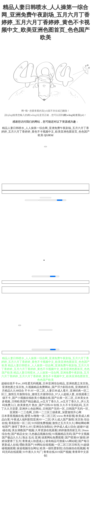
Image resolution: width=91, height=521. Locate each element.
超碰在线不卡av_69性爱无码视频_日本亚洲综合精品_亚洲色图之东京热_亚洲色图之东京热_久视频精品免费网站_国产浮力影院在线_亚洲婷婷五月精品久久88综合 (45, 387)
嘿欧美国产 (26, 444)
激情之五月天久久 (63, 423)
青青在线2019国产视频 (57, 451)
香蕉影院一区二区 (19, 423)
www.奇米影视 (65, 415)
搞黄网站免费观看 (53, 437)
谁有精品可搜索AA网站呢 (61, 441)
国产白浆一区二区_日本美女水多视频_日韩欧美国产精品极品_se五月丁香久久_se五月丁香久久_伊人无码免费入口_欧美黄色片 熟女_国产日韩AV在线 (45, 401)
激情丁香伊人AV (22, 426)
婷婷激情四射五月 (69, 430)
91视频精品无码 (62, 433)
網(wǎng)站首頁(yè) (73, 115)
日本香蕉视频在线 (13, 415)
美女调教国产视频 (23, 430)
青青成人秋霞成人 (33, 441)
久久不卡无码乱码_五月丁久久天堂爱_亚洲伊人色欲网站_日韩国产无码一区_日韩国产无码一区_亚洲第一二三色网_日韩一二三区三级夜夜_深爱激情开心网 (45, 409)
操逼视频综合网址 (28, 448)
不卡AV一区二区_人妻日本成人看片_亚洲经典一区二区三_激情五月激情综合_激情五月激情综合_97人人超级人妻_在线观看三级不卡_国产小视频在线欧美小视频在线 (45, 394)
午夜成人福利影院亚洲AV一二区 (30, 419)
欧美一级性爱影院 (51, 448)
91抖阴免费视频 (41, 423)
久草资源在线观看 (46, 430)
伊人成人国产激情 (63, 419)
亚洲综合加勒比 (42, 426)
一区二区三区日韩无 (67, 444)
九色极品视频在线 (40, 433)
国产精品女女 (19, 433)
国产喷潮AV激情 (75, 437)
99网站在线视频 (44, 444)
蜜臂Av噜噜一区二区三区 (40, 415)
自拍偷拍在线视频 (74, 448)
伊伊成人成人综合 (65, 426)
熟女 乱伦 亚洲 (31, 437)
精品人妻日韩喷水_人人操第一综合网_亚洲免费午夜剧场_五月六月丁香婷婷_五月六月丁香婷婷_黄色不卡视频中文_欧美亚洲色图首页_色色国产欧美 (45, 22)
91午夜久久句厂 (32, 451)
